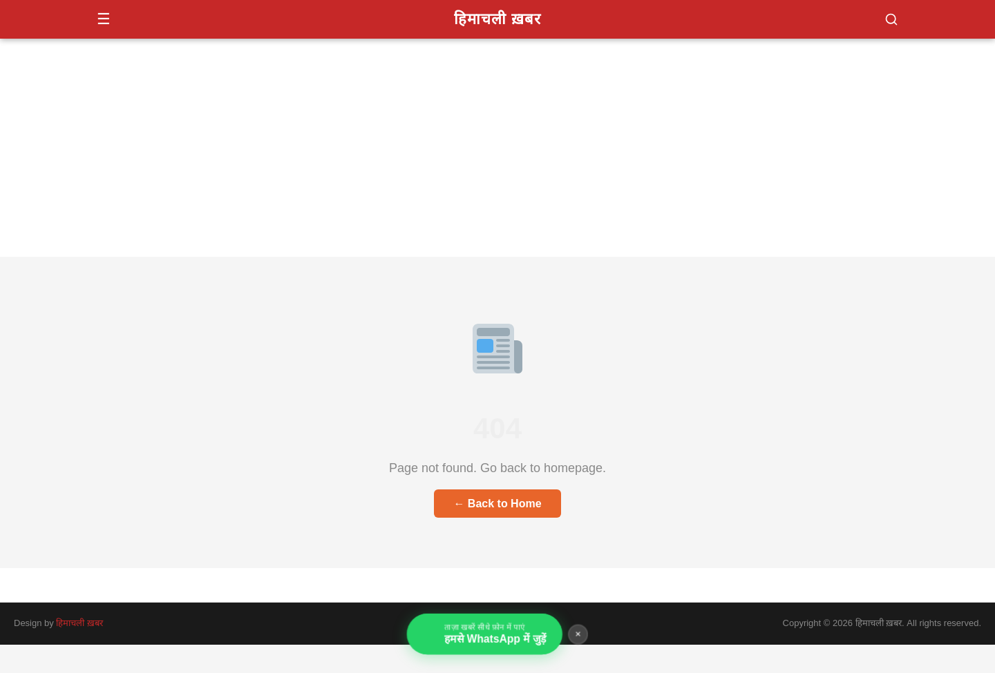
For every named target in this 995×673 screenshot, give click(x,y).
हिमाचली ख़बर (497, 19)
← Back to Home (497, 503)
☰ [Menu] (104, 19)
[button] (891, 19)
